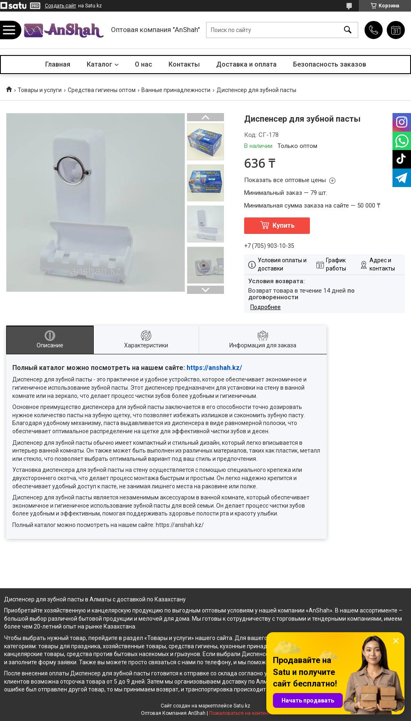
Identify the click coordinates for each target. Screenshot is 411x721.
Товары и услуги (40, 90)
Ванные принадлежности (175, 90)
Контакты (184, 64)
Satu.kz (241, 706)
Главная (57, 64)
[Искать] (348, 30)
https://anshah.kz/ (214, 368)
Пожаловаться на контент (239, 713)
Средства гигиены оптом (102, 90)
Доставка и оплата (246, 64)
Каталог (99, 64)
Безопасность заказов (329, 64)
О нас (143, 64)
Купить (283, 225)
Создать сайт (60, 6)
